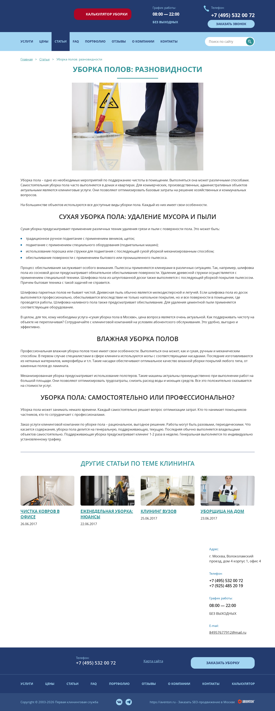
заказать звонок (231, 24)
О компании (143, 41)
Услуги (27, 41)
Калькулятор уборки (107, 14)
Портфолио (95, 41)
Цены (43, 41)
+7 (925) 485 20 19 (226, 585)
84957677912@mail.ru (227, 632)
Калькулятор (243, 684)
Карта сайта (153, 661)
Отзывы (119, 41)
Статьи (72, 684)
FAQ (76, 41)
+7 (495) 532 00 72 (233, 15)
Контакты (169, 41)
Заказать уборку (222, 662)
